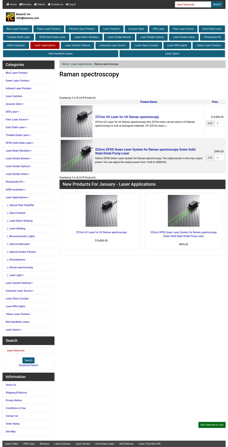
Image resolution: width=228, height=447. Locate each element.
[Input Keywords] (193, 4)
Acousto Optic (136, 28)
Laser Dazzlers (111, 28)
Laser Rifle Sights (177, 45)
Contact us (55, 4)
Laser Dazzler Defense (77, 45)
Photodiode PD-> (15, 181)
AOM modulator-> (15, 189)
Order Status (13, 423)
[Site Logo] (114, 16)
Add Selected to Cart (212, 424)
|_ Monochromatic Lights (20, 236)
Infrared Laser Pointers (82, 28)
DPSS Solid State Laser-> (20, 142)
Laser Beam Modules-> (19, 150)
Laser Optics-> (14, 329)
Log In (71, 4)
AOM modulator (16, 45)
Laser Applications (45, 45)
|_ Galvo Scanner (15, 212)
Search (217, 4)
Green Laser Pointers (49, 28)
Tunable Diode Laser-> (18, 135)
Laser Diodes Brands (119, 37)
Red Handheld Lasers (61, 53)
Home (11, 4)
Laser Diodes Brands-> (18, 158)
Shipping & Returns (16, 392)
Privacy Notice (14, 400)
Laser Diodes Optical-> (18, 166)
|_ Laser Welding (15, 228)
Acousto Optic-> (15, 103)
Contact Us (12, 415)
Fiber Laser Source (183, 28)
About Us (11, 384)
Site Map (11, 431)
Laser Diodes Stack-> (17, 174)
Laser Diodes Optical (152, 37)
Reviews (25, 4)
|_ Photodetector (15, 259)
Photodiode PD (212, 37)
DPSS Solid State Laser (52, 37)
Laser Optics (172, 53)
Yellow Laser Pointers (209, 45)
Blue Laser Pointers (17, 28)
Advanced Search (28, 365)
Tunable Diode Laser (18, 37)
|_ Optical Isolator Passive (21, 251)
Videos (39, 4)
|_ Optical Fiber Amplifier (20, 205)
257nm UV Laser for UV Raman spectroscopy (127, 117)
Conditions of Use (16, 408)
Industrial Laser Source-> (20, 290)
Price (215, 101)
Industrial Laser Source (112, 45)
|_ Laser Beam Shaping (19, 220)
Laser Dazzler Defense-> (19, 282)
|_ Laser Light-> (15, 275)
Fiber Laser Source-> (17, 119)
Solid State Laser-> (16, 127)
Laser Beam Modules (86, 37)
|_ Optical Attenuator (18, 244)
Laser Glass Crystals (146, 45)
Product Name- (149, 101)
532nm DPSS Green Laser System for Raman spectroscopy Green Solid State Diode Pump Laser (184, 234)
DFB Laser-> (12, 111)
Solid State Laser (211, 28)
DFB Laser (158, 28)
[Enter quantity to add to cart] (219, 123)
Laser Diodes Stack (184, 37)
